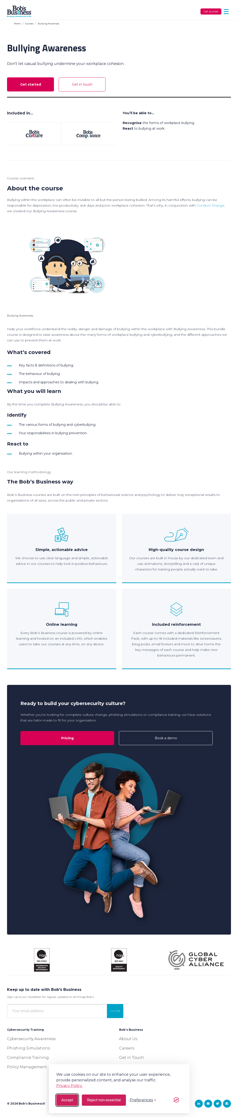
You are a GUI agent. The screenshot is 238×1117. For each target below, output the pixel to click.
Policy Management (27, 1067)
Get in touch (82, 84)
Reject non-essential (104, 1100)
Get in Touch (131, 1057)
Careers (126, 1048)
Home (17, 23)
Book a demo (166, 738)
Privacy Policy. (69, 1085)
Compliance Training (28, 1057)
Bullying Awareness (48, 23)
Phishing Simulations (28, 1048)
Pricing (67, 738)
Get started (210, 11)
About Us (128, 1039)
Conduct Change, (210, 205)
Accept (67, 1100)
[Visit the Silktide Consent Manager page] (176, 1100)
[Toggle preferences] (143, 1100)
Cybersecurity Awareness (31, 1039)
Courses (29, 23)
